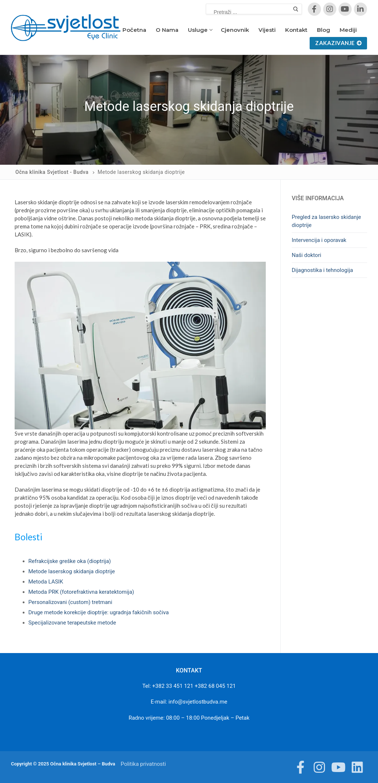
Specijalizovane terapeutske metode (72, 622)
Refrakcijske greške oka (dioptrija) (70, 561)
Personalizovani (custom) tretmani (71, 602)
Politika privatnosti (143, 764)
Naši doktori (306, 255)
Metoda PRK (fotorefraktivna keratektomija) (81, 592)
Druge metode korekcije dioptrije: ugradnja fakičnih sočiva (99, 612)
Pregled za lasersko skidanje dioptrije (326, 221)
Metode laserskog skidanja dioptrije (72, 571)
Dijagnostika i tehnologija (322, 270)
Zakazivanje (338, 43)
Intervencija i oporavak (319, 240)
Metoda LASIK (46, 581)
